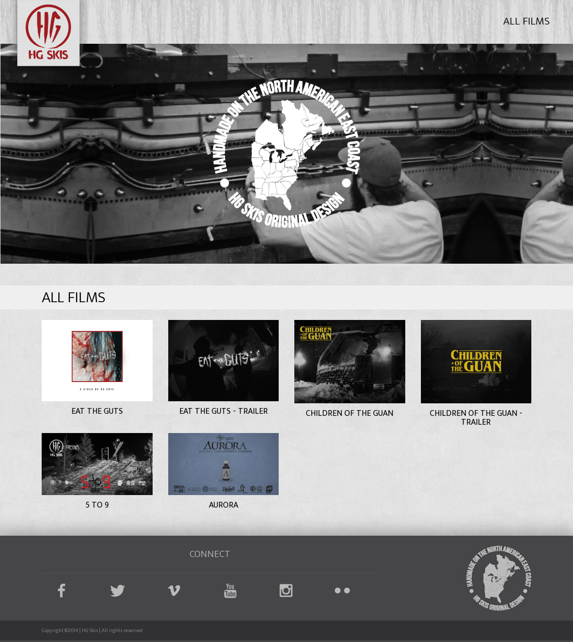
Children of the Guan (349, 413)
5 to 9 (97, 505)
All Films (526, 21)
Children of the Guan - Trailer (476, 418)
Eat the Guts (97, 411)
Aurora (223, 505)
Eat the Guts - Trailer (223, 411)
